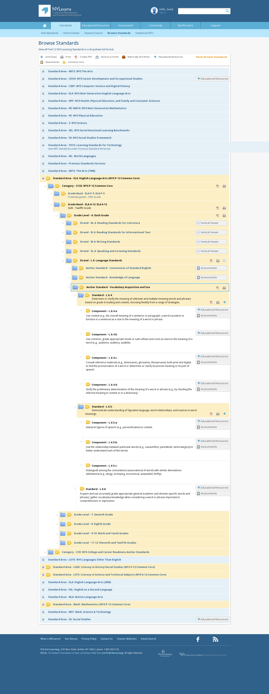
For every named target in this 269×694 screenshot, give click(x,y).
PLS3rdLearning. (115, 653)
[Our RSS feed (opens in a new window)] (215, 639)
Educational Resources (95, 25)
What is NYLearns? (51, 638)
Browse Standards (119, 33)
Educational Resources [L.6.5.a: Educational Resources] (214, 421)
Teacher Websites (127, 638)
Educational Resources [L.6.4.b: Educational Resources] (214, 333)
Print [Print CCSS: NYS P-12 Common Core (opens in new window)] (224, 186)
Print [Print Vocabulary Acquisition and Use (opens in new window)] (224, 287)
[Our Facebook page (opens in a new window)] (197, 639)
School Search (148, 638)
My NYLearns (185, 25)
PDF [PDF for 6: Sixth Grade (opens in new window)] (217, 215)
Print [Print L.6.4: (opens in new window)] (217, 302)
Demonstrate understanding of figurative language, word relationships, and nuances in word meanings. (141, 410)
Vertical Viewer (71, 33)
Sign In (162, 12)
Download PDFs (144, 33)
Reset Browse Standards (211, 57)
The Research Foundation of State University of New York (74, 653)
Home (45, 25)
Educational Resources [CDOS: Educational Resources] (214, 78)
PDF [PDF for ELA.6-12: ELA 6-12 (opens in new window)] (217, 208)
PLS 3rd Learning (50, 649)
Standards (66, 25)
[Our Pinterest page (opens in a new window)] (206, 639)
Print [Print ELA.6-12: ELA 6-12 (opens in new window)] (224, 208)
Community (155, 25)
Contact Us (107, 638)
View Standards (49, 33)
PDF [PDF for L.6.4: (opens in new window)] (211, 302)
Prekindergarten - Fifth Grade (83, 195)
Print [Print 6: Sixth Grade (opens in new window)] (224, 215)
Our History (71, 638)
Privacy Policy (89, 638)
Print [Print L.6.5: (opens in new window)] (217, 414)
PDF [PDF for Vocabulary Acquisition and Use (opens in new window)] (217, 287)
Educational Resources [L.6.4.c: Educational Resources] (214, 356)
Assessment (125, 25)
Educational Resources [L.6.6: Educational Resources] (214, 487)
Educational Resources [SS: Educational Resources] (214, 619)
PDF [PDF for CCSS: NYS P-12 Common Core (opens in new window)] (217, 186)
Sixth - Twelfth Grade (84, 206)
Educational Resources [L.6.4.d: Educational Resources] (214, 383)
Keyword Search (94, 33)
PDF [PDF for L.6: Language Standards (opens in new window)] (211, 260)
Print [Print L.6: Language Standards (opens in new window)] (217, 260)
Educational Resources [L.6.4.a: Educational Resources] (214, 309)
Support (215, 25)
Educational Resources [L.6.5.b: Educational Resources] (214, 441)
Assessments (209, 268)
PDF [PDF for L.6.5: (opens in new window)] (211, 414)
